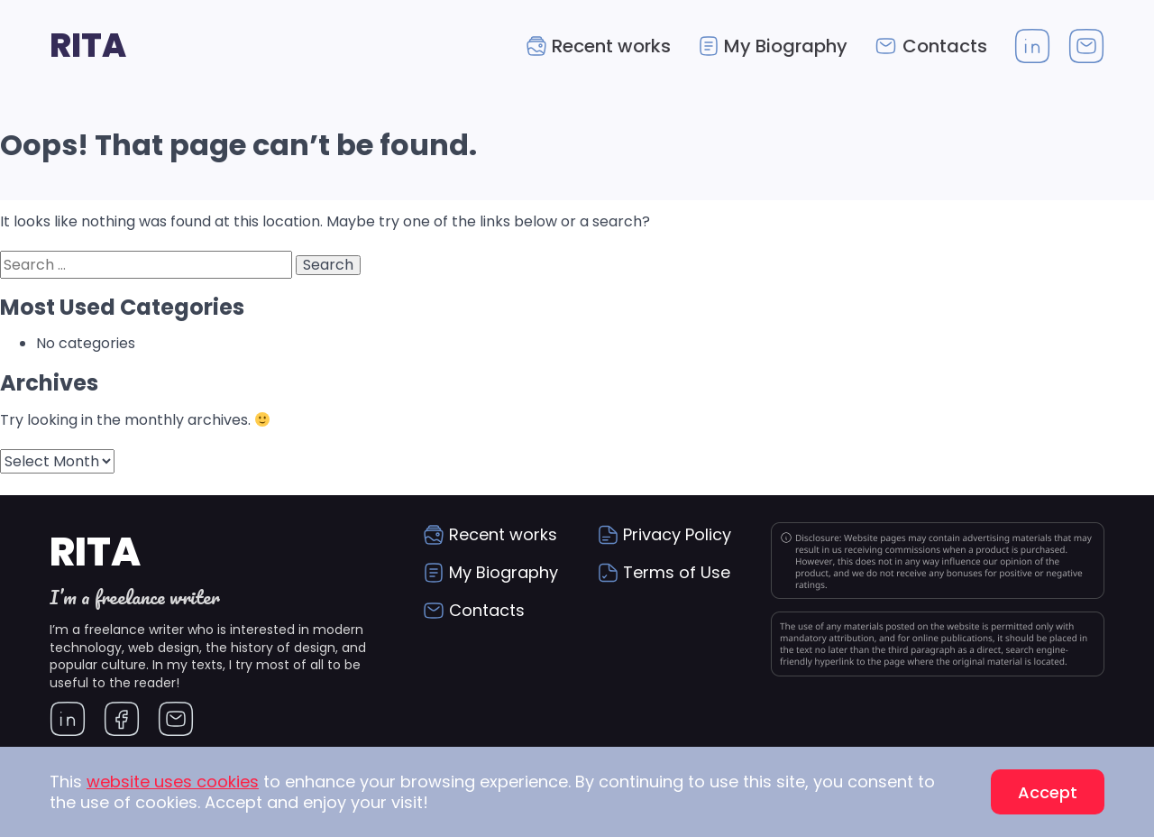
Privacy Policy (677, 534)
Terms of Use (676, 572)
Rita (88, 46)
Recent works (611, 46)
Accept (1047, 792)
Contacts (944, 46)
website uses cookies (173, 781)
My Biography (785, 46)
